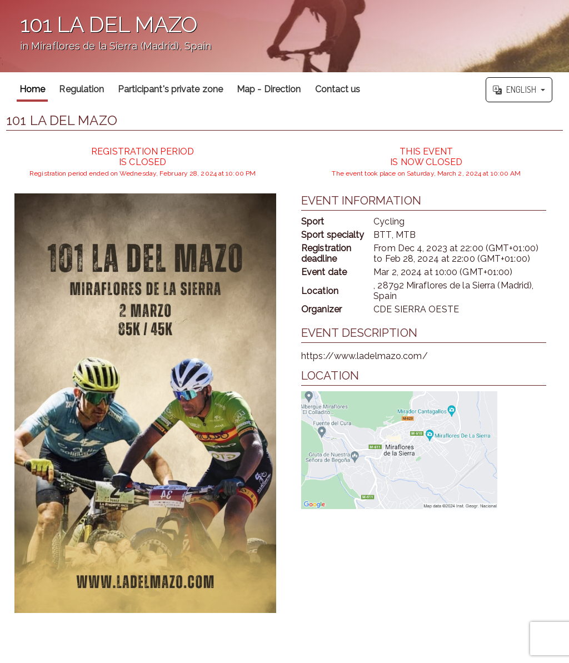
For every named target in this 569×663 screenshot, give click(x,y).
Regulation (81, 89)
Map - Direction (269, 89)
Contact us (338, 89)
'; (284, 36)
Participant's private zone (170, 89)
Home (32, 89)
